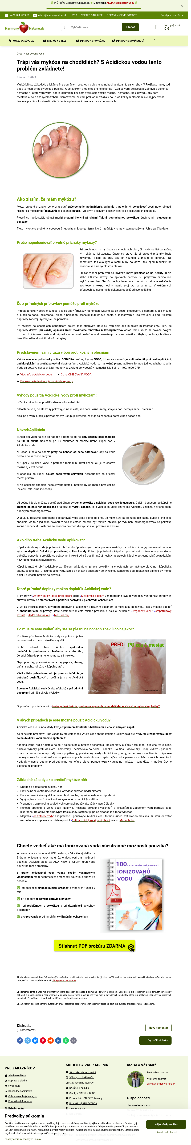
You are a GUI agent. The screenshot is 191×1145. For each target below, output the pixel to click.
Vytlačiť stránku (155, 1040)
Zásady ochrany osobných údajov (23, 1139)
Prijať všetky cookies (166, 1124)
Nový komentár (158, 1027)
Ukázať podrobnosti (166, 1132)
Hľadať (130, 27)
